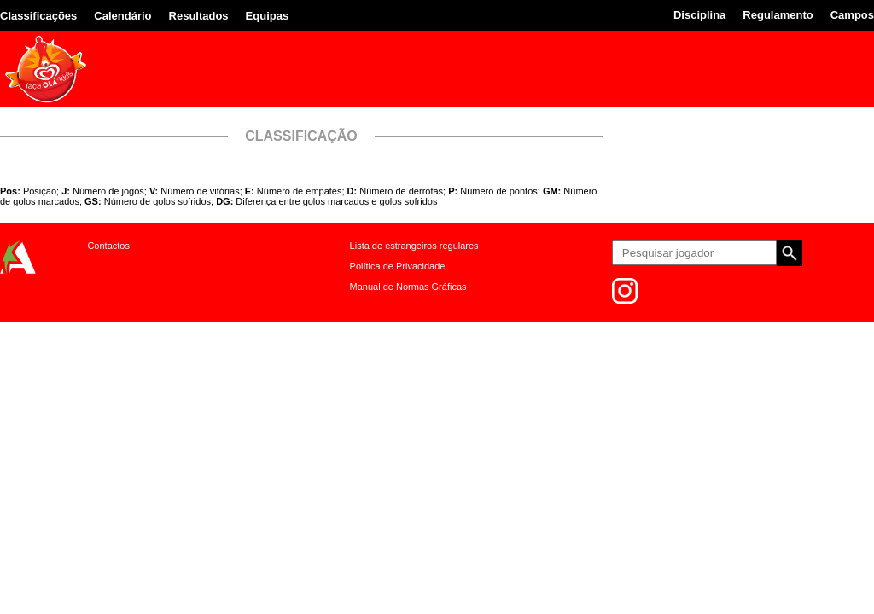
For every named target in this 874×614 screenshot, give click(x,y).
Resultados (199, 15)
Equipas (267, 15)
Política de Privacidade (398, 266)
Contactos (108, 245)
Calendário (122, 15)
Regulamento (778, 15)
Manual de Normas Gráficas (408, 286)
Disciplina (699, 15)
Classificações (38, 15)
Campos (852, 15)
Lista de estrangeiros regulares (414, 245)
